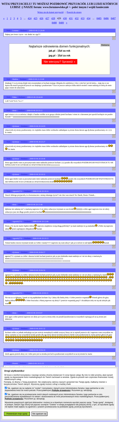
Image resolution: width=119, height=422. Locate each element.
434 (88, 18)
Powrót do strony (74, 12)
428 (53, 18)
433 (82, 18)
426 (41, 18)
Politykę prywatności (61, 390)
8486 (106, 18)
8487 (113, 18)
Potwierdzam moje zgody (17, 414)
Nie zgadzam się (39, 414)
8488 (54, 22)
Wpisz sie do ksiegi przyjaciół (50, 12)
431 (71, 18)
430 (65, 18)
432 (77, 18)
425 (35, 18)
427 (47, 18)
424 (29, 18)
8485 (99, 18)
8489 (61, 22)
